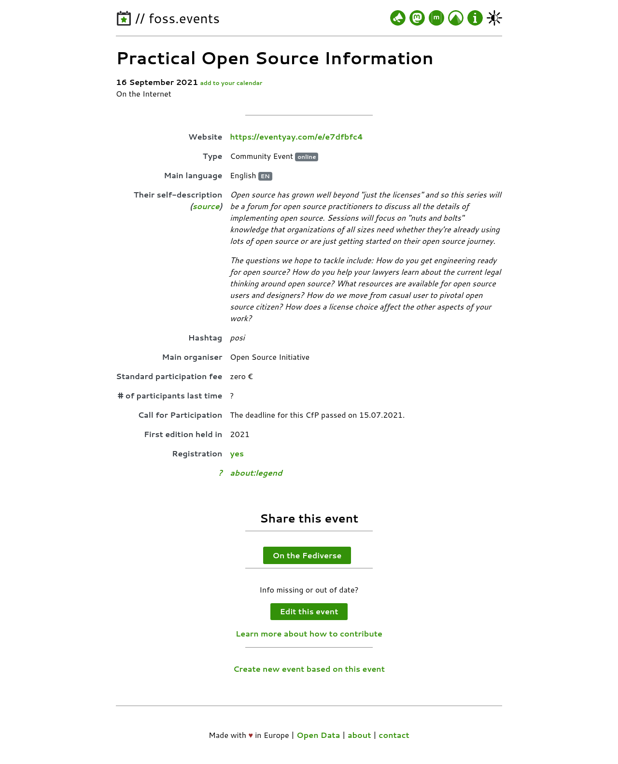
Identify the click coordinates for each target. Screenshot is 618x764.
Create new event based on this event (309, 668)
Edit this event (309, 611)
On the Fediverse (307, 555)
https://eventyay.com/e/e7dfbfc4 (296, 136)
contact (394, 734)
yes (237, 453)
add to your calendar (231, 83)
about (359, 734)
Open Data (318, 734)
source (205, 206)
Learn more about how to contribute (309, 633)
